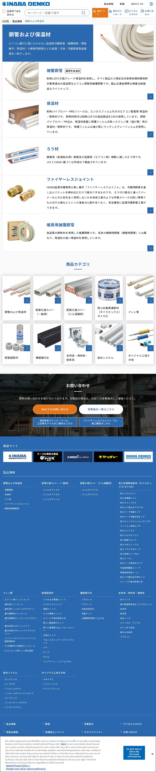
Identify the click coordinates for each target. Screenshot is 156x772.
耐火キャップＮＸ (128, 487)
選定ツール (90, 718)
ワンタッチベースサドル (16, 684)
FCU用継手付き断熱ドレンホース (20, 629)
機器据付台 (86, 576)
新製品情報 (12, 712)
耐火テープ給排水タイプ (131, 548)
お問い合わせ (130, 712)
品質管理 (50, 725)
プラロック (87, 583)
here (63, 745)
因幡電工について (54, 712)
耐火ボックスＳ (127, 515)
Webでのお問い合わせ (55, 395)
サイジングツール (51, 670)
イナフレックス (50, 666)
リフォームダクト (13, 670)
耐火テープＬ (126, 543)
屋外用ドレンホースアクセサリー (20, 592)
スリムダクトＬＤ (51, 484)
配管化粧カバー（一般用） (56, 468)
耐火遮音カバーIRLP (129, 538)
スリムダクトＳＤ (51, 474)
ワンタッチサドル (13, 689)
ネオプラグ (48, 661)
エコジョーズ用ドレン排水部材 (19, 634)
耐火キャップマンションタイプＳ (135, 506)
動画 (122, 3)
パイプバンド (11, 680)
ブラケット (125, 620)
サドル (46, 640)
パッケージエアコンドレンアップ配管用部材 (20, 623)
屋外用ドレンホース (14, 587)
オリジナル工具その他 (53, 655)
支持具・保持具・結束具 (132, 576)
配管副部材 (48, 576)
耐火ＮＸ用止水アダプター (132, 492)
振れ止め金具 (126, 615)
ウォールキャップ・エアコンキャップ (58, 625)
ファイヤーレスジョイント (17, 488)
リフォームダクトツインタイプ (19, 675)
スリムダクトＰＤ (90, 474)
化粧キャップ (49, 618)
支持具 (123, 592)
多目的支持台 (88, 592)
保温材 (8, 479)
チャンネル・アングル (130, 606)
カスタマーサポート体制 (58, 718)
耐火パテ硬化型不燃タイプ (132, 561)
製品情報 (108, 3)
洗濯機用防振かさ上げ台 (93, 601)
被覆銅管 (9, 474)
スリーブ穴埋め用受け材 (131, 566)
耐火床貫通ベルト (128, 482)
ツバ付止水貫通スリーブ (54, 583)
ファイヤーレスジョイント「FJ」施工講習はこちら (101, 408)
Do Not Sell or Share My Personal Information (134, 754)
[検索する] (85, 13)
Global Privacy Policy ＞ (18, 767)
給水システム (10, 655)
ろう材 (8, 484)
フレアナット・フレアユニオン (57, 644)
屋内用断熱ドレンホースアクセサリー (21, 603)
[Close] (152, 755)
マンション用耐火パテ (130, 510)
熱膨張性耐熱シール (129, 557)
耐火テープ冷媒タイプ (130, 496)
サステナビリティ (93, 712)
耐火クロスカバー (128, 478)
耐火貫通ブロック (128, 524)
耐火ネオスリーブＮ (129, 529)
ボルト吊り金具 (127, 611)
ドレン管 (8, 576)
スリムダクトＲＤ (90, 479)
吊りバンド (125, 583)
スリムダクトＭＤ (51, 479)
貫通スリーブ (49, 592)
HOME (5, 21)
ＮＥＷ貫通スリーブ (52, 597)
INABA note (13, 725)
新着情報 (11, 718)
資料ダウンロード (93, 725)
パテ (45, 631)
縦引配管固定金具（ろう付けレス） (136, 587)
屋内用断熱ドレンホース (16, 597)
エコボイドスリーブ (52, 587)
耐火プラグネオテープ (130, 534)
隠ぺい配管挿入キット (53, 606)
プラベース (87, 587)
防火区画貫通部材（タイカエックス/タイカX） (135, 470)
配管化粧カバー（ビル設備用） (96, 468)
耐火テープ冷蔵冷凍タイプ (132, 501)
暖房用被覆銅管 (12, 493)
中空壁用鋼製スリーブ (130, 552)
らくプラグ (10, 666)
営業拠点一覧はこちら (101, 395)
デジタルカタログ (132, 705)
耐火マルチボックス (129, 520)
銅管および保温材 (12, 468)
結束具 (123, 597)
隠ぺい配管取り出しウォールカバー (58, 612)
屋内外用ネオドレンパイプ (17, 609)
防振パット (87, 597)
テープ (46, 635)
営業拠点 (89, 705)
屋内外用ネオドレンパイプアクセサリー (20, 615)
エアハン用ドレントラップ (17, 583)
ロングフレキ (11, 661)
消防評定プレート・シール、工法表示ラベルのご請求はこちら (55, 408)
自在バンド (125, 601)
